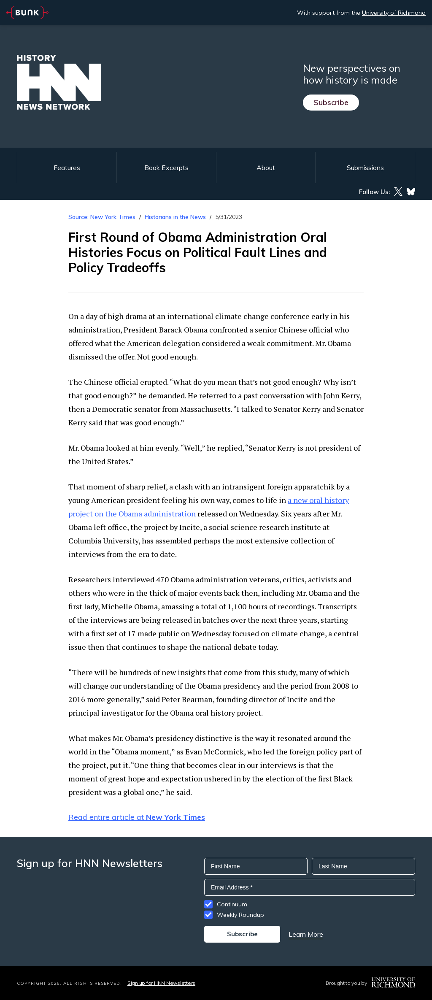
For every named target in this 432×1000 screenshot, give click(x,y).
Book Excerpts (166, 167)
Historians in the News (175, 217)
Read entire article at (136, 817)
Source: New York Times (101, 217)
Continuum (232, 904)
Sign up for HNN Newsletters (161, 983)
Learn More (306, 934)
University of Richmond (394, 12)
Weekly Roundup (240, 915)
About (265, 167)
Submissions (365, 167)
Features (67, 167)
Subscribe (330, 102)
